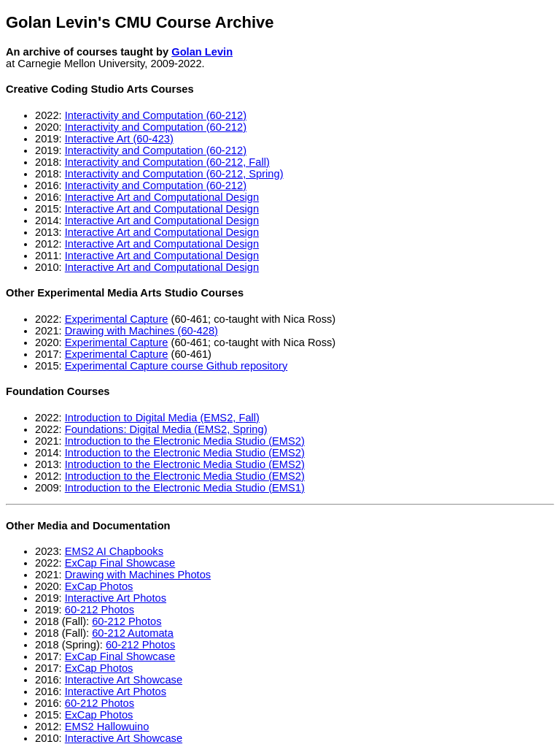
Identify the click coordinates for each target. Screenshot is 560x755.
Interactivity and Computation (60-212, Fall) (167, 162)
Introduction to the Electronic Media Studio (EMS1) (185, 488)
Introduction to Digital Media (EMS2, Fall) (162, 418)
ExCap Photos (99, 586)
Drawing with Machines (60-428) (141, 331)
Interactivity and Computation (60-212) (155, 115)
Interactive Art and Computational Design (162, 197)
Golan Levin (202, 52)
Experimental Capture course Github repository (176, 366)
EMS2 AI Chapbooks (114, 551)
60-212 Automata (133, 633)
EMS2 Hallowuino (107, 726)
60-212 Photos (99, 610)
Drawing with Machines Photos (138, 574)
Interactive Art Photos (115, 598)
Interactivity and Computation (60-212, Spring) (174, 174)
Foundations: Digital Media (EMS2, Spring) (166, 429)
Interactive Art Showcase (123, 680)
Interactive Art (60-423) (119, 139)
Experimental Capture (116, 319)
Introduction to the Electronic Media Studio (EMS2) (185, 441)
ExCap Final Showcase (120, 563)
